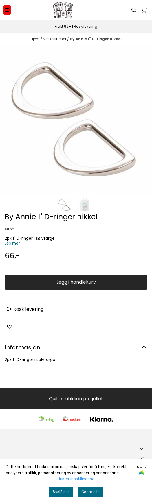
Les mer (12, 243)
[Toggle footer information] (142, 448)
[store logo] (62, 10)
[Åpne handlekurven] (144, 10)
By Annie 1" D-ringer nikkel (96, 38)
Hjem (36, 38)
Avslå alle (61, 492)
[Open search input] (134, 10)
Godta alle (90, 492)
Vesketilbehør (55, 38)
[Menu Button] (7, 9)
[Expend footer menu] (142, 457)
